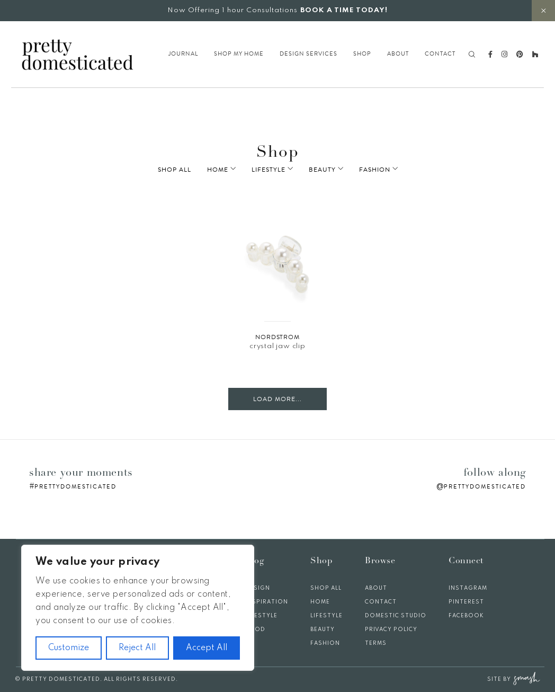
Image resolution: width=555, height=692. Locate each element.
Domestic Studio (395, 615)
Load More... (277, 399)
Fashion (367, 169)
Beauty (322, 169)
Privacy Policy (391, 629)
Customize (68, 648)
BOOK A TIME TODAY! (344, 10)
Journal (183, 54)
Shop (362, 54)
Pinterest (466, 602)
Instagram (468, 588)
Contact (440, 54)
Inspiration (266, 602)
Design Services (308, 54)
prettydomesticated (75, 486)
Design (257, 588)
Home (232, 169)
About (398, 54)
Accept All (206, 648)
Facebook (466, 615)
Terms (376, 643)
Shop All (189, 169)
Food (255, 629)
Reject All (137, 648)
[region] (137, 608)
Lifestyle (276, 169)
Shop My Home (239, 54)
